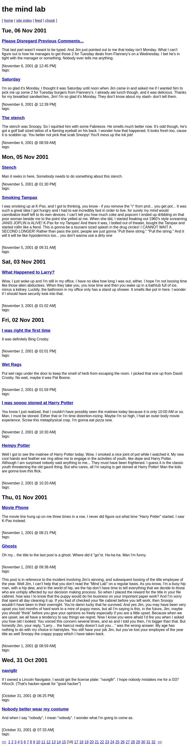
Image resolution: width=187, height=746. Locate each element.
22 (102, 742)
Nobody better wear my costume (35, 709)
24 (112, 742)
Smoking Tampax (19, 197)
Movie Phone (15, 507)
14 (59, 742)
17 (76, 742)
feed (38, 20)
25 (117, 742)
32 (153, 742)
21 (97, 742)
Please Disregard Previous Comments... (43, 40)
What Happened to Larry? (28, 272)
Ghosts (9, 546)
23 (107, 742)
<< (4, 742)
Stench (9, 167)
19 (86, 742)
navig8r (9, 670)
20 (92, 742)
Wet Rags (12, 364)
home (8, 20)
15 (64, 742)
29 (138, 742)
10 (38, 742)
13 (54, 742)
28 (133, 742)
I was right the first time (26, 330)
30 (143, 742)
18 (81, 742)
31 (148, 742)
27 (128, 742)
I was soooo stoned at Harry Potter (37, 402)
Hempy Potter (16, 445)
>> (160, 742)
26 (123, 742)
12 (48, 742)
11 (43, 742)
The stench (13, 117)
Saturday (11, 79)
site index (24, 20)
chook (50, 20)
